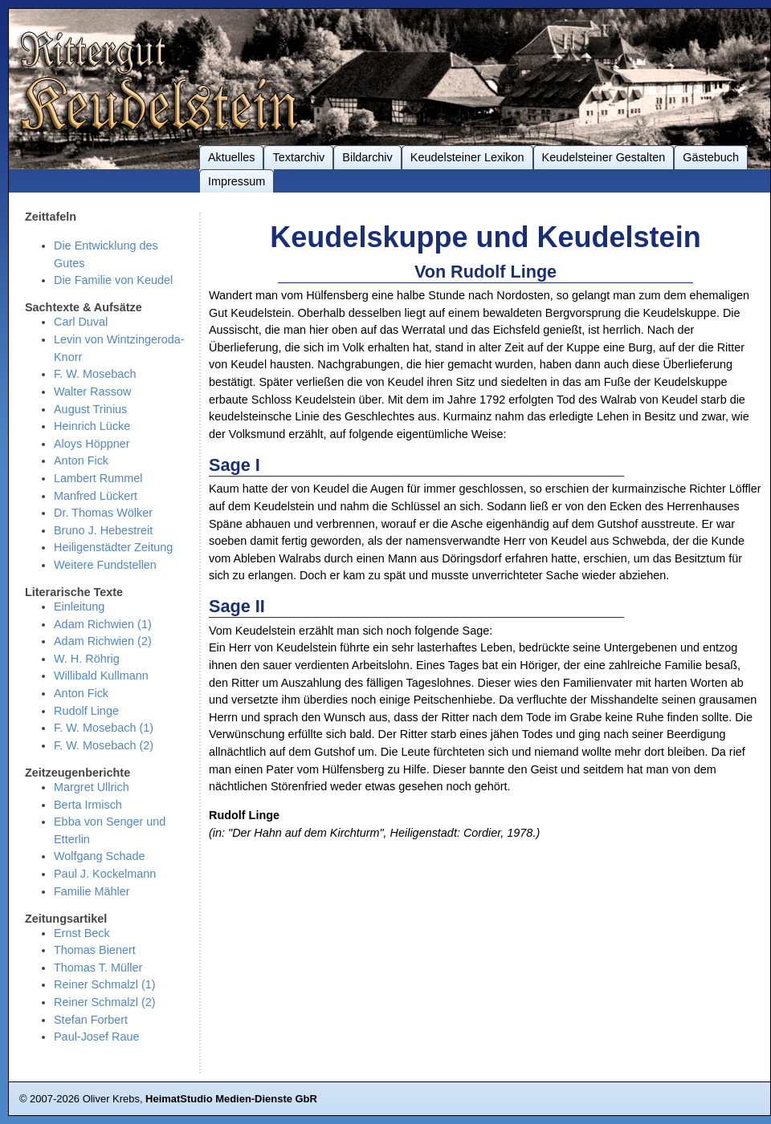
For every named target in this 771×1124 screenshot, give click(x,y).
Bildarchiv (367, 157)
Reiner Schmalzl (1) (105, 984)
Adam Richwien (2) (103, 641)
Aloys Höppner (92, 443)
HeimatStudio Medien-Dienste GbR (231, 1099)
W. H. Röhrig (87, 658)
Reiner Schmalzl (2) (105, 1002)
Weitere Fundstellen (105, 564)
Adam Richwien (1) (103, 624)
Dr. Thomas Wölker (103, 512)
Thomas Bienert (95, 949)
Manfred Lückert (95, 495)
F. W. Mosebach (95, 373)
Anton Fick (81, 460)
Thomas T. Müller (98, 967)
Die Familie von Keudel (113, 280)
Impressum (236, 181)
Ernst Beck (82, 933)
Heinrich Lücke (92, 426)
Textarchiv (298, 157)
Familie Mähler (91, 891)
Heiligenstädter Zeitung (113, 547)
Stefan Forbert (91, 1019)
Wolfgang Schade (99, 856)
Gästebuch (711, 157)
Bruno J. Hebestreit (103, 530)
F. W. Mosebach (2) (103, 745)
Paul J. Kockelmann (105, 873)
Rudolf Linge (86, 710)
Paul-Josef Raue (97, 1036)
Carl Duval (81, 321)
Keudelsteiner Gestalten (604, 157)
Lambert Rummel (98, 478)
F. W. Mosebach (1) (103, 727)
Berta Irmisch (88, 804)
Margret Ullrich (91, 787)
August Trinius (90, 409)
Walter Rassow (92, 391)
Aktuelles (231, 157)
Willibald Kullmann (101, 675)
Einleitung (79, 606)
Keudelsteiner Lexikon (467, 157)
